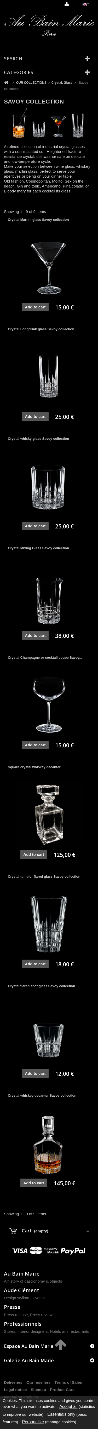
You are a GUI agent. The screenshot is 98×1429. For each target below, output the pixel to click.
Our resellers (38, 1382)
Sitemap (38, 1389)
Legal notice (15, 1389)
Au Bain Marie (21, 1273)
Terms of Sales (68, 1382)
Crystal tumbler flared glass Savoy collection (44, 876)
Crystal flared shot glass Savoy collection (41, 986)
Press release (16, 1314)
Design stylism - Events (24, 1298)
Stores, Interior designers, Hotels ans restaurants (46, 1331)
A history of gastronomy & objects (33, 1281)
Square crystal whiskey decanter (34, 767)
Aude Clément (21, 1290)
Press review (41, 1314)
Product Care (62, 1389)
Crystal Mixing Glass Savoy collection (38, 548)
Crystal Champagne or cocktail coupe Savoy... (45, 657)
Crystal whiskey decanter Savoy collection (42, 1095)
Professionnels (23, 1323)
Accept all (68, 1406)
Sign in (67, 4)
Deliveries (13, 1382)
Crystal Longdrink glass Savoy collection (41, 329)
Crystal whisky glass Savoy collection (38, 439)
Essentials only (61, 1414)
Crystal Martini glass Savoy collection (38, 220)
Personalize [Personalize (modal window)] (33, 1422)
